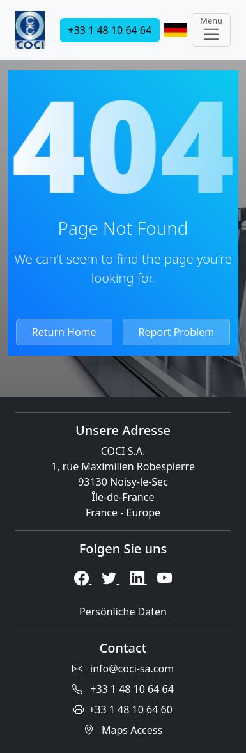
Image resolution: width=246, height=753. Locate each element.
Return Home (64, 332)
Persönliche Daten (123, 612)
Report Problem (177, 332)
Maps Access (123, 730)
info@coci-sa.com (123, 669)
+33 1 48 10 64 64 (110, 30)
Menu (211, 29)
